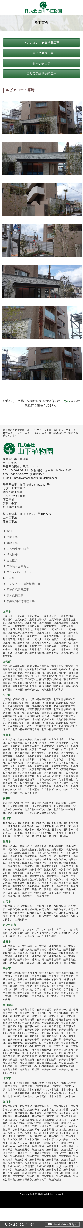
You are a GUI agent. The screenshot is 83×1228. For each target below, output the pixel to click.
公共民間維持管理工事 (19, 601)
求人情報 (10, 554)
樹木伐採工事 (13, 595)
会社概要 (10, 560)
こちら (65, 401)
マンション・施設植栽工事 (21, 583)
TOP (7, 531)
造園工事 (10, 537)
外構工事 (10, 542)
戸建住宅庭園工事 (16, 589)
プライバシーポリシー (19, 572)
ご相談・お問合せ (16, 566)
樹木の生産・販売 (16, 548)
